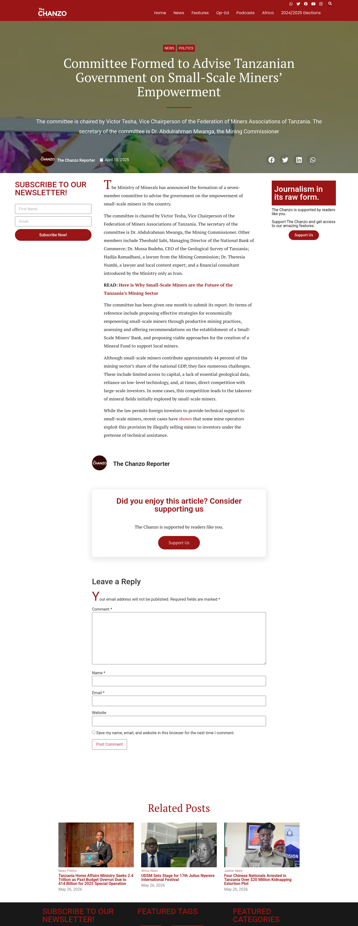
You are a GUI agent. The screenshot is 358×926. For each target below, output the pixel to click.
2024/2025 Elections (301, 13)
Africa (267, 13)
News (179, 13)
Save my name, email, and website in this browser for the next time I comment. (165, 733)
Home (160, 13)
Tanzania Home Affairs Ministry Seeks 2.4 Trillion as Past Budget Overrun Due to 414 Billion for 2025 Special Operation (95, 879)
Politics (186, 48)
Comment (102, 609)
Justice (229, 871)
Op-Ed (222, 13)
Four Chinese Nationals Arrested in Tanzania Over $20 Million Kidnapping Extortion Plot (258, 879)
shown (185, 419)
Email (98, 693)
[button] (330, 4)
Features (200, 13)
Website (99, 713)
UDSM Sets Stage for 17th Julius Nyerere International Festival (178, 877)
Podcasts (245, 13)
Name (98, 673)
